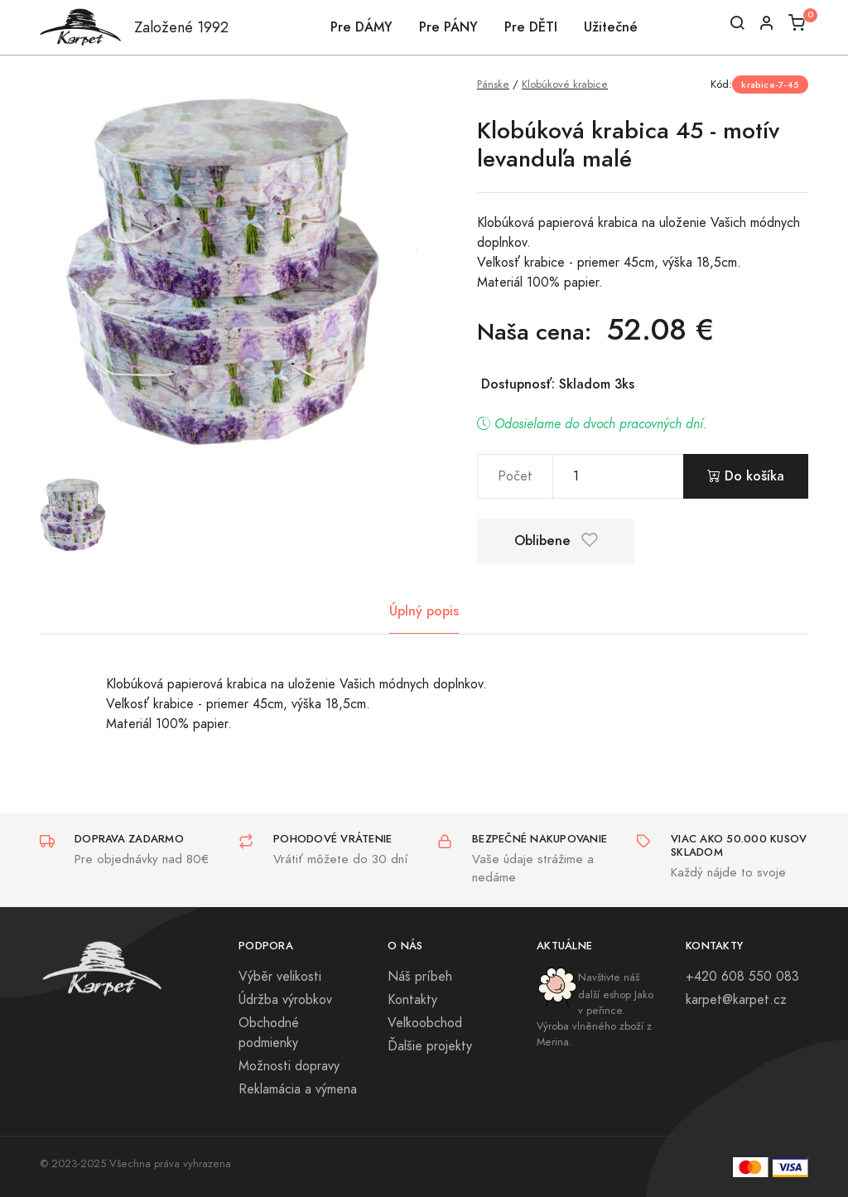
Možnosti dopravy (289, 1066)
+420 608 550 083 (742, 977)
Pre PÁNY (448, 26)
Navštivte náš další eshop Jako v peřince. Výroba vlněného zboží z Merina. (595, 1010)
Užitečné (611, 26)
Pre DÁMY (361, 26)
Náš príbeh (420, 977)
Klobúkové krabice (565, 84)
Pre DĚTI (530, 26)
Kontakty (412, 1000)
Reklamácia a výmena (297, 1089)
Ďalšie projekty (430, 1046)
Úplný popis (424, 610)
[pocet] (618, 476)
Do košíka (745, 475)
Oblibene (556, 540)
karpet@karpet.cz (736, 1000)
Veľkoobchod (425, 1023)
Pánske (493, 84)
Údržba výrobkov (285, 1000)
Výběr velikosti (279, 977)
